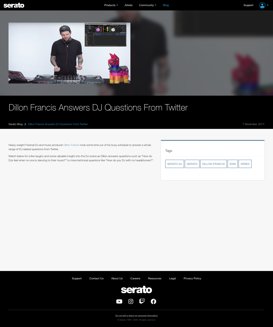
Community (146, 5)
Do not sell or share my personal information (136, 315)
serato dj (174, 163)
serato (192, 163)
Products (109, 5)
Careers (135, 278)
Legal (172, 278)
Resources (154, 278)
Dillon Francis (72, 144)
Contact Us (96, 278)
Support (248, 5)
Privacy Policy (192, 278)
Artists (128, 5)
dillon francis (213, 163)
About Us (117, 278)
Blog (166, 5)
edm (233, 163)
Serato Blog (16, 124)
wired (245, 163)
